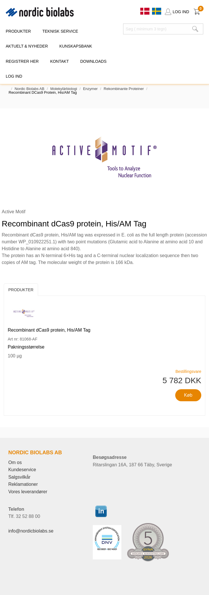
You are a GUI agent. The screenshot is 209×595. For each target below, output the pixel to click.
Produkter (20, 289)
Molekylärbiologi (63, 89)
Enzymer (90, 89)
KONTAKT (59, 61)
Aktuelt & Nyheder (27, 46)
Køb (188, 395)
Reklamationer (23, 484)
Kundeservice (22, 469)
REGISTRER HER (22, 61)
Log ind (14, 76)
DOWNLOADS (93, 61)
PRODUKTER (18, 31)
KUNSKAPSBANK (75, 46)
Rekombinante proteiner (124, 89)
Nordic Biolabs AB (29, 89)
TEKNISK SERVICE (60, 31)
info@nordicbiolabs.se (31, 531)
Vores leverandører (27, 491)
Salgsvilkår (19, 477)
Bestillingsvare (188, 371)
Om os (15, 462)
